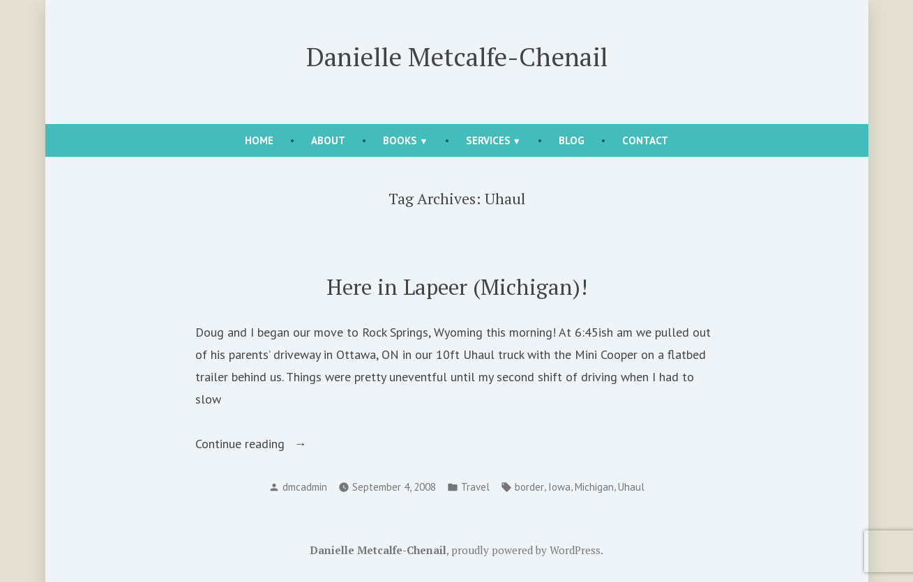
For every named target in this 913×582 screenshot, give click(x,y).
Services (488, 140)
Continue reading (272, 444)
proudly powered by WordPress (526, 550)
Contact (645, 140)
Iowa (559, 486)
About (328, 140)
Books (400, 140)
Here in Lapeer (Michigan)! (456, 287)
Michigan (594, 486)
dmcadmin (304, 486)
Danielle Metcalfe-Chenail (457, 56)
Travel (475, 486)
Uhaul (631, 486)
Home (259, 140)
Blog (571, 140)
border (529, 486)
